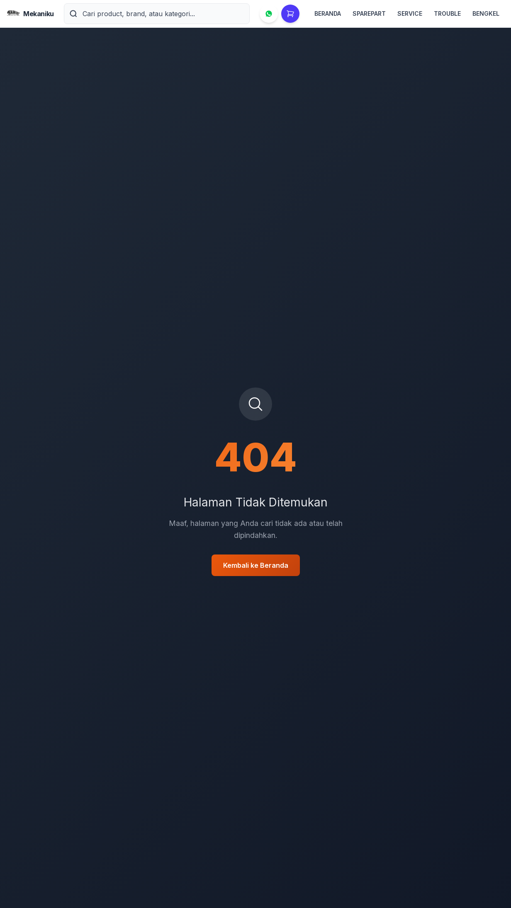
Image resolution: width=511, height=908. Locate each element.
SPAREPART (369, 13)
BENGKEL (485, 13)
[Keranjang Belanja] (290, 14)
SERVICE (409, 13)
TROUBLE (447, 13)
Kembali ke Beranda (255, 565)
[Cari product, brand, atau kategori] (166, 14)
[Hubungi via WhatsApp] (269, 14)
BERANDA (327, 13)
